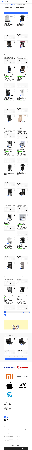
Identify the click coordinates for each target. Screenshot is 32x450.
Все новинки (16, 358)
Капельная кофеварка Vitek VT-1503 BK (22, 198)
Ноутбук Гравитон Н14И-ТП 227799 (10, 347)
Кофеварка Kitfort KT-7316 (22, 270)
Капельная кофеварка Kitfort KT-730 (8, 271)
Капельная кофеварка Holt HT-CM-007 (22, 50)
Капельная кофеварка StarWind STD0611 (8, 247)
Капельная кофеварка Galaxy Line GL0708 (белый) (22, 223)
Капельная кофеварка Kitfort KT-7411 (21, 99)
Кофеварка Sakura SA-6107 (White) (22, 150)
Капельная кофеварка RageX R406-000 (21, 247)
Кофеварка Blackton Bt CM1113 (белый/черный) (9, 223)
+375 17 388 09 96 (7, 403)
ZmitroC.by (19, 446)
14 (29, 312)
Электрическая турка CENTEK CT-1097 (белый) (9, 25)
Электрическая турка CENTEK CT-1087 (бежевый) (22, 124)
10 (23, 312)
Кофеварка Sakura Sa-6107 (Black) (9, 174)
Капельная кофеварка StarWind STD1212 (21, 25)
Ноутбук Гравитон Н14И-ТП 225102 (22, 347)
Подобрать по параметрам (16, 13)
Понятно (23, 448)
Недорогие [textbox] (12, 10)
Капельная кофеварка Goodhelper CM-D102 (8, 50)
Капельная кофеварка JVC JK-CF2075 (22, 174)
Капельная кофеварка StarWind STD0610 (8, 124)
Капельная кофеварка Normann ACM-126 (8, 150)
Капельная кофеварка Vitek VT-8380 (22, 75)
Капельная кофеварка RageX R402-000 (8, 75)
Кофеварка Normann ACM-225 (9, 198)
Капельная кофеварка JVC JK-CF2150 (9, 296)
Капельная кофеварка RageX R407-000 (21, 296)
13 (27, 312)
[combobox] (12, 11)
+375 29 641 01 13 (7, 412)
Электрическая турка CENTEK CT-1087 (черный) (9, 99)
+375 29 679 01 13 (7, 409)
